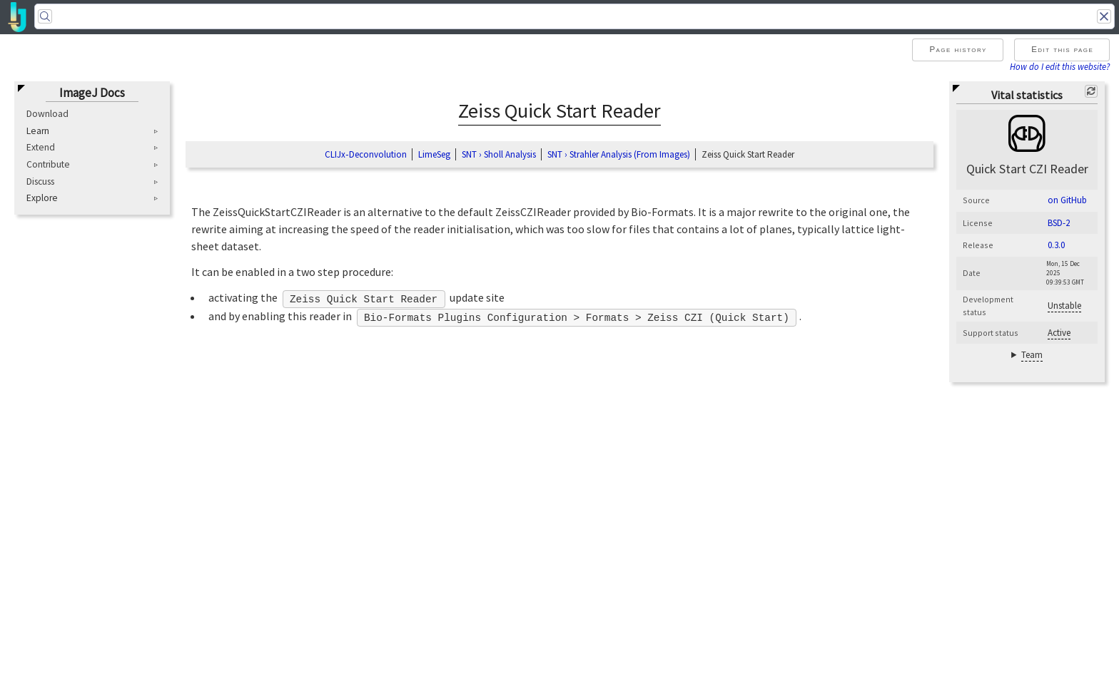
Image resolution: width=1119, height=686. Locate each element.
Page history (957, 49)
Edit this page (1062, 49)
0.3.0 (1056, 245)
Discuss (40, 181)
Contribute (48, 164)
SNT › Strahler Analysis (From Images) (618, 154)
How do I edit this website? (1060, 66)
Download (47, 114)
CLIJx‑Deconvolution (365, 154)
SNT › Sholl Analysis (499, 154)
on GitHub (1067, 200)
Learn (37, 131)
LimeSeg (434, 154)
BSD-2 (1059, 223)
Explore (42, 198)
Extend (40, 147)
